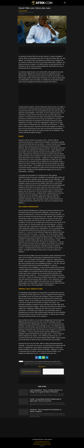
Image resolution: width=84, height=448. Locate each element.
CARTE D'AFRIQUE (38, 441)
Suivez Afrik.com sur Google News (30, 371)
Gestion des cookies (47, 444)
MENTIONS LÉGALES (46, 443)
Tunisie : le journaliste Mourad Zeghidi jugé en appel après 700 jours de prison (45, 400)
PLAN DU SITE (46, 441)
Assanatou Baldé (23, 10)
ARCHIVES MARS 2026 (37, 444)
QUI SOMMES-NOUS (37, 443)
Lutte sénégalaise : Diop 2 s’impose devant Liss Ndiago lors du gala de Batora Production (46, 391)
